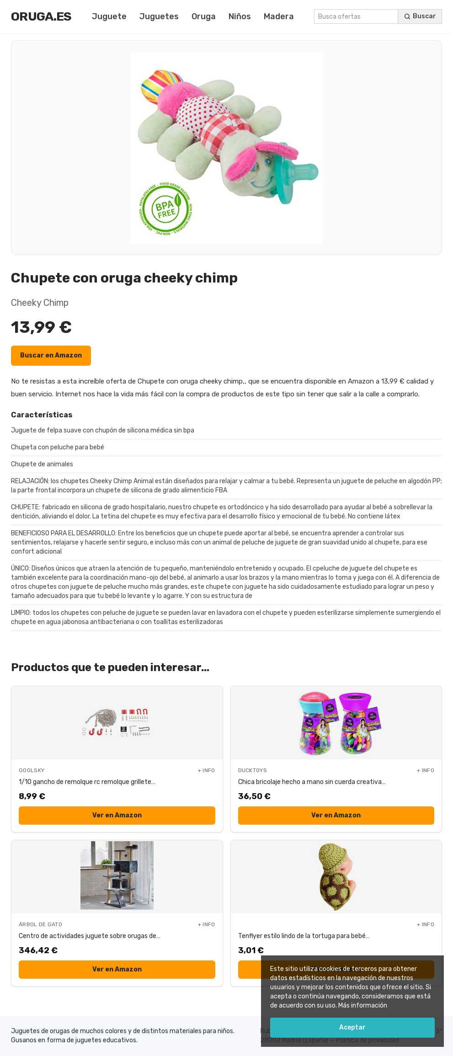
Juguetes (159, 16)
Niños (240, 16)
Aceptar (352, 1027)
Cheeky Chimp (40, 302)
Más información (362, 1005)
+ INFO (206, 770)
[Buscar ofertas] (420, 16)
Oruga (204, 16)
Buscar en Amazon (51, 355)
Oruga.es (41, 16)
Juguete (109, 16)
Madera (279, 16)
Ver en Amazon (117, 815)
